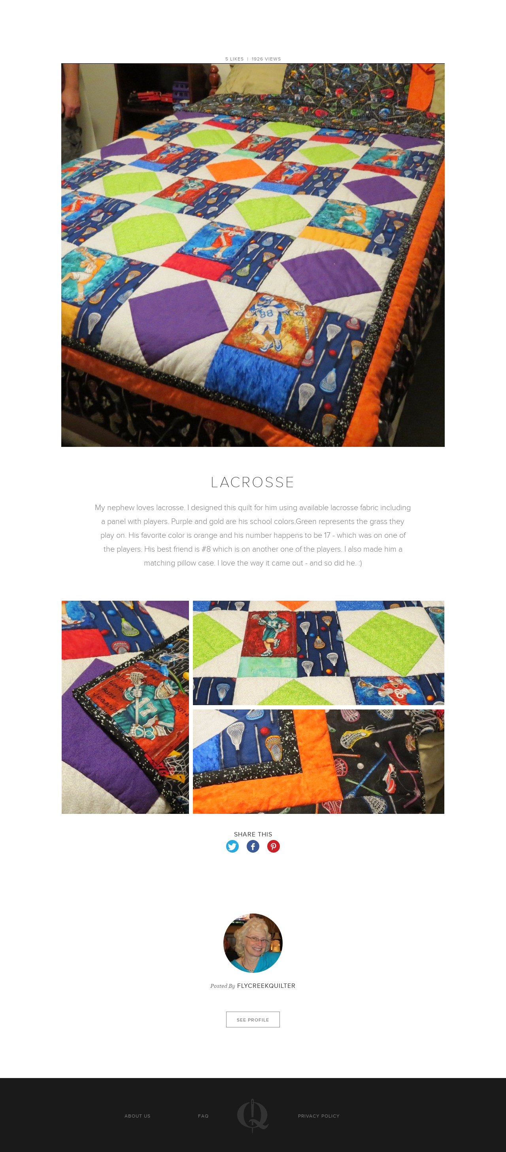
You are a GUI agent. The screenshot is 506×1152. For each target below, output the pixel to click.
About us (138, 1116)
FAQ (203, 1116)
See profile (253, 1020)
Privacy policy (319, 1116)
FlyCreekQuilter (266, 986)
